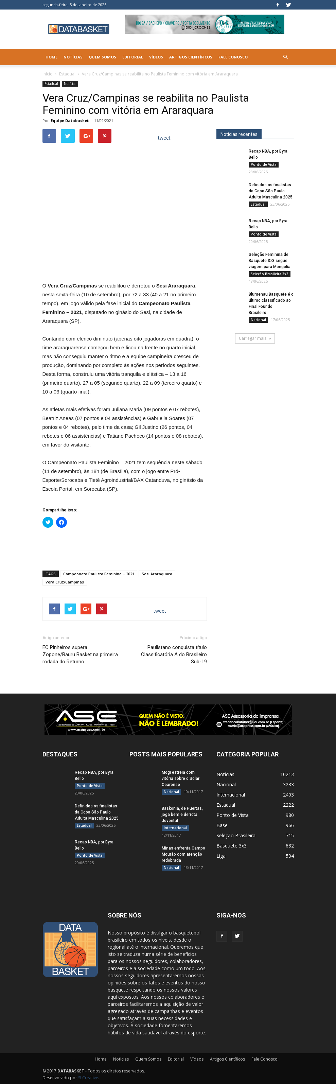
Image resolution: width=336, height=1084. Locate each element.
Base (222, 825)
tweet (164, 138)
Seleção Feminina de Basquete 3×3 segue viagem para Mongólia (269, 260)
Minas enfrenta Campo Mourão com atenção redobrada (183, 854)
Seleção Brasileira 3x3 (269, 274)
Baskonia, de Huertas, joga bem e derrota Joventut (182, 814)
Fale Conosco (233, 56)
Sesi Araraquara (157, 573)
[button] (286, 57)
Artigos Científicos (190, 56)
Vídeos (156, 56)
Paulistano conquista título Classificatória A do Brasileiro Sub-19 (174, 654)
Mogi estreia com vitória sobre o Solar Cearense (180, 778)
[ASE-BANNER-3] (168, 719)
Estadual (67, 74)
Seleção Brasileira (235, 835)
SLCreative (88, 1078)
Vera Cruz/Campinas (65, 581)
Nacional (258, 319)
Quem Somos (102, 56)
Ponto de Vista (264, 164)
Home (51, 56)
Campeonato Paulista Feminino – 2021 (98, 573)
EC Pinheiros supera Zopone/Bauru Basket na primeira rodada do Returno (80, 654)
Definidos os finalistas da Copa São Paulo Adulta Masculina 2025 (271, 190)
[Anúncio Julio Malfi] (255, 398)
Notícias (73, 56)
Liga (221, 856)
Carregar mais (255, 338)
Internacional (175, 827)
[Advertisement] (124, 548)
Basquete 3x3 (231, 845)
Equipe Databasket (70, 120)
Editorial (132, 56)
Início (47, 74)
